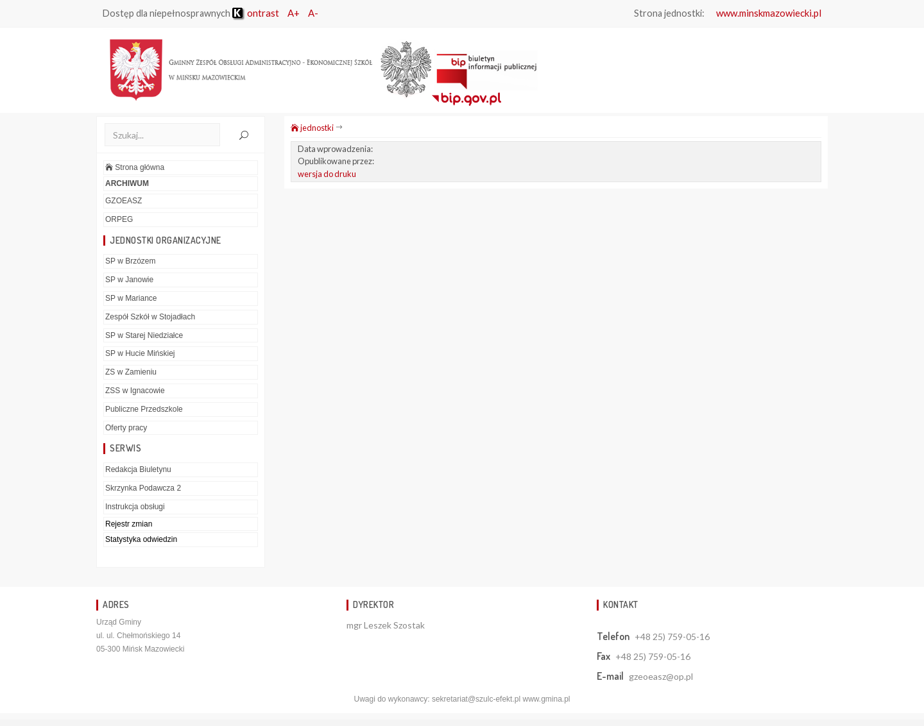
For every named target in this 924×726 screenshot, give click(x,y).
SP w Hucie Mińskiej (140, 353)
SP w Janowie (129, 279)
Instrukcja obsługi (135, 506)
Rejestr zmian (128, 523)
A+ (293, 13)
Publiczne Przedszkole (144, 409)
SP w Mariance (131, 298)
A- (313, 13)
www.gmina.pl (546, 699)
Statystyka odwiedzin (141, 539)
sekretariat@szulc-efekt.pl (476, 699)
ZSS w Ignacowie (135, 390)
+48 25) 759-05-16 (672, 636)
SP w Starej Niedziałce (144, 335)
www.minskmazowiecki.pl (768, 13)
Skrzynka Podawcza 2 (143, 488)
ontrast (255, 13)
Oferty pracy (126, 427)
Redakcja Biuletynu (138, 469)
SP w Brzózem (130, 261)
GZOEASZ (123, 200)
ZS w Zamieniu (131, 371)
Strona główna (134, 167)
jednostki (312, 127)
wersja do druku (327, 174)
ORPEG (119, 219)
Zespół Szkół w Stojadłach (150, 316)
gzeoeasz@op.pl (661, 676)
